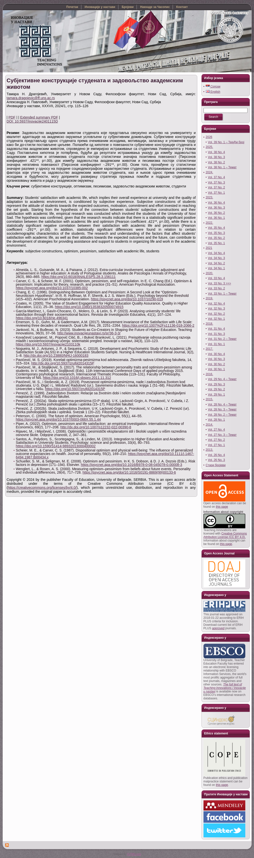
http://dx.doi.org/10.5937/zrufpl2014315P (62, 363)
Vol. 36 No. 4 (216, 202)
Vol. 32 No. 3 (216, 308)
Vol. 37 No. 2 (216, 187)
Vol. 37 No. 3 (216, 182)
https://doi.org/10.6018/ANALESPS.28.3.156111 (78, 277)
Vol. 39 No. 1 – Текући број (226, 142)
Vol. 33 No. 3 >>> (219, 283)
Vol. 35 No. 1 (216, 243)
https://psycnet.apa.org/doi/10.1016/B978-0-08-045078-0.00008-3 (131, 465)
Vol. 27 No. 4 (216, 429)
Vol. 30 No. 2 (216, 364)
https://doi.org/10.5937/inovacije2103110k (48, 344)
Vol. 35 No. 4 (216, 227)
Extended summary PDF (39, 117)
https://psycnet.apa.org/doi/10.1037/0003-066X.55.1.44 (58, 419)
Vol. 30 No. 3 (216, 359)
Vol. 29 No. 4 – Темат (222, 379)
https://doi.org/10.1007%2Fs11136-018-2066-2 (158, 325)
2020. (209, 273)
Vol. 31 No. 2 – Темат (222, 339)
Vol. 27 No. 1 (216, 445)
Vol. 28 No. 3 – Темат (222, 409)
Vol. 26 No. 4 (216, 455)
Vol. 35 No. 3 (216, 233)
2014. (209, 424)
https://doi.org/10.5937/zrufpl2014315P (75, 389)
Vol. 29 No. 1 (216, 394)
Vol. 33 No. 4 (216, 278)
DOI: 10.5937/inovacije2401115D (32, 121)
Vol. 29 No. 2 (216, 389)
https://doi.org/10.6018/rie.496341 (42, 318)
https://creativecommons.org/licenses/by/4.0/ (42, 488)
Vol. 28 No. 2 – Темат (222, 414)
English (213, 91)
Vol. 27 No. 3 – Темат (222, 435)
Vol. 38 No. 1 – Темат (222, 167)
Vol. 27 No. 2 (216, 440)
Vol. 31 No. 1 (216, 344)
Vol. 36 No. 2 (216, 213)
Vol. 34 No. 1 (216, 268)
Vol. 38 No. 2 (216, 162)
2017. (209, 349)
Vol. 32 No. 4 (216, 303)
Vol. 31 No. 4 (216, 328)
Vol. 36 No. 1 (216, 218)
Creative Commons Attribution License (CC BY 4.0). (225, 535)
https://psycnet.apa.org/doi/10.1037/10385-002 (52, 288)
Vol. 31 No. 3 (216, 334)
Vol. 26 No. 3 (216, 460)
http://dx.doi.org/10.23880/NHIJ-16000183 (56, 356)
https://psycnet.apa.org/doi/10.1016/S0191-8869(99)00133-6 (129, 472)
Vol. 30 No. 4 (216, 354)
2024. (209, 172)
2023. (209, 197)
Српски (213, 86)
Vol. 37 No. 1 (216, 192)
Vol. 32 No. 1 (216, 318)
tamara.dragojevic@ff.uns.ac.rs (31, 98)
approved (218, 628)
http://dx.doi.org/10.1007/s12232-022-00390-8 (95, 427)
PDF (11, 117)
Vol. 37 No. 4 (216, 177)
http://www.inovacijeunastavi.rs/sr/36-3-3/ (88, 333)
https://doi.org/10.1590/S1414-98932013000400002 (56, 446)
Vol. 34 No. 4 (216, 253)
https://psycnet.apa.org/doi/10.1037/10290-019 (127, 299)
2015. (209, 399)
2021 (209, 248)
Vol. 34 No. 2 (216, 263)
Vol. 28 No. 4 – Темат (222, 404)
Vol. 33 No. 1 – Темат (222, 293)
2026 (209, 137)
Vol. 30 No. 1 (216, 369)
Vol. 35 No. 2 (216, 238)
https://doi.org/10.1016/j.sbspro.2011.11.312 (77, 378)
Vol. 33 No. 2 (216, 288)
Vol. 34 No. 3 (216, 258)
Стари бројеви (216, 465)
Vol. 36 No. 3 (216, 207)
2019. (209, 298)
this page (222, 506)
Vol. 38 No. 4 (216, 152)
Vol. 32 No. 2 (216, 314)
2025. (209, 147)
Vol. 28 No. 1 (216, 419)
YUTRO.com (134, 854)
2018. (209, 323)
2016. (209, 374)
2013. (209, 450)
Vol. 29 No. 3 (216, 384)
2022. (209, 223)
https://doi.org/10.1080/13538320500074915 (89, 307)
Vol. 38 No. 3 (216, 157)
